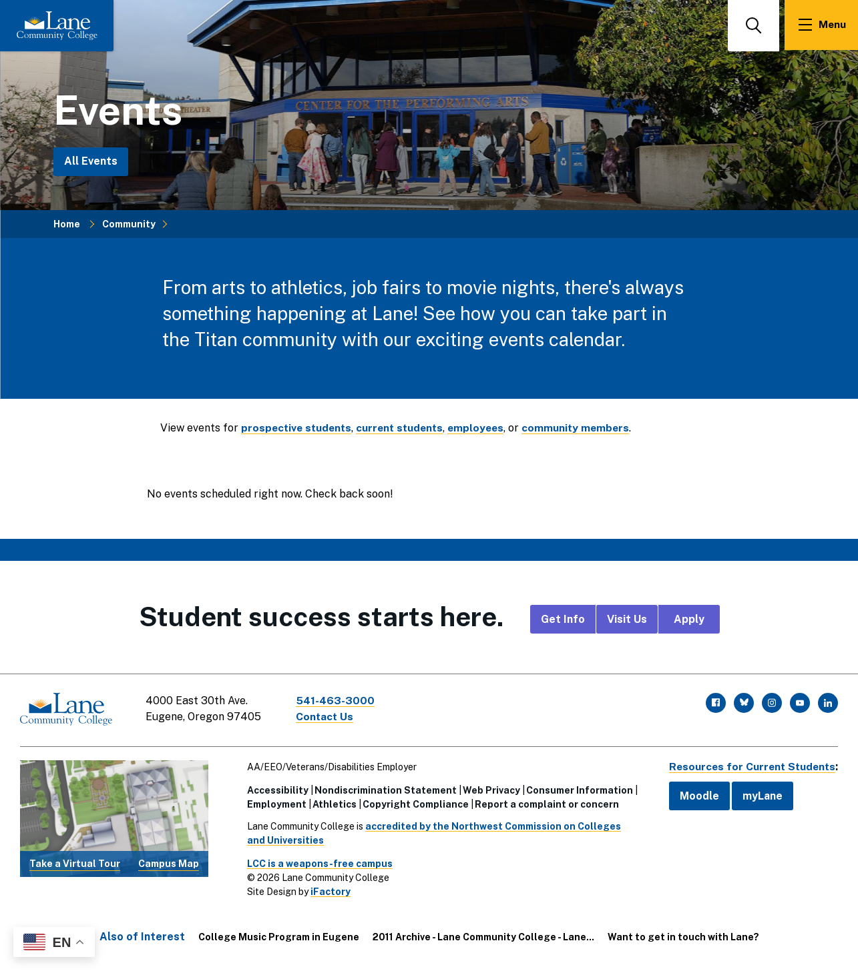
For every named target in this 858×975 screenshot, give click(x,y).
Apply (689, 619)
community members (585, 427)
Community (129, 223)
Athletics (332, 803)
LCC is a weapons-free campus (317, 862)
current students (405, 427)
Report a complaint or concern (544, 803)
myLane (758, 794)
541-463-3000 (336, 700)
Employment (274, 803)
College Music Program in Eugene (278, 935)
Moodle (694, 794)
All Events (91, 161)
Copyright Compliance (413, 803)
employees (484, 427)
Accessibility (275, 789)
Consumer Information (576, 789)
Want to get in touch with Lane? (683, 935)
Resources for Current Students (749, 765)
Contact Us (326, 716)
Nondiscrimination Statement (383, 789)
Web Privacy (488, 789)
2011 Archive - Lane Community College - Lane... (483, 935)
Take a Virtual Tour (74, 862)
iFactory (328, 890)
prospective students (298, 427)
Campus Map (168, 862)
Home (66, 223)
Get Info (563, 619)
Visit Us (627, 619)
